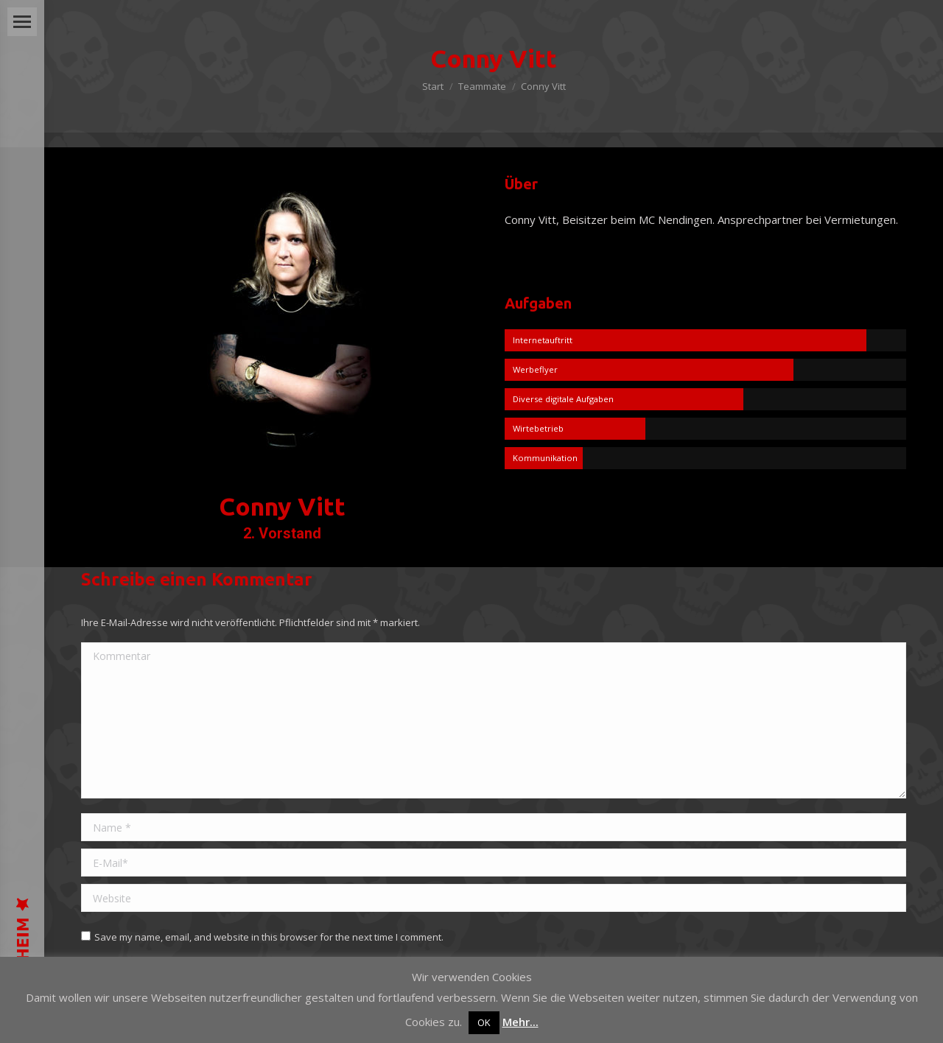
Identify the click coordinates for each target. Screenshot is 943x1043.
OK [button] (484, 1022)
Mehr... (520, 1021)
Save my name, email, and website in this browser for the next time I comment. (269, 937)
